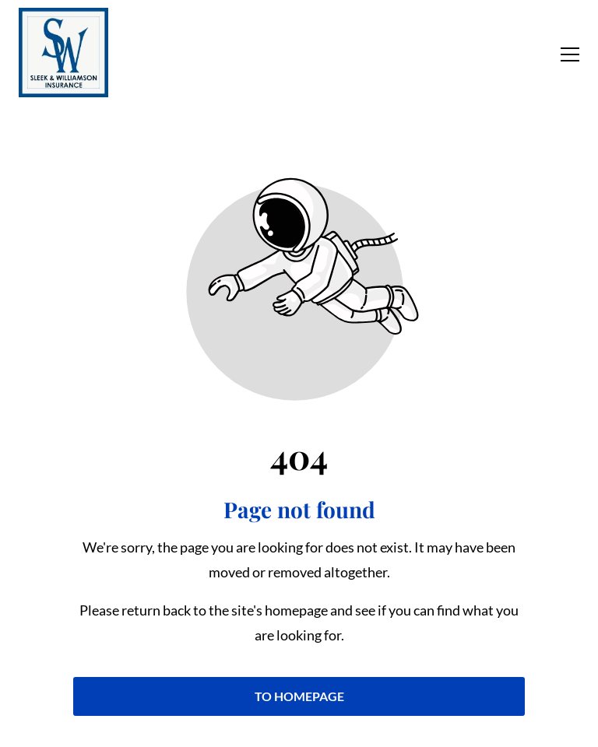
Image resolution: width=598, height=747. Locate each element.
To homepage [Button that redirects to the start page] (299, 696)
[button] (570, 54)
